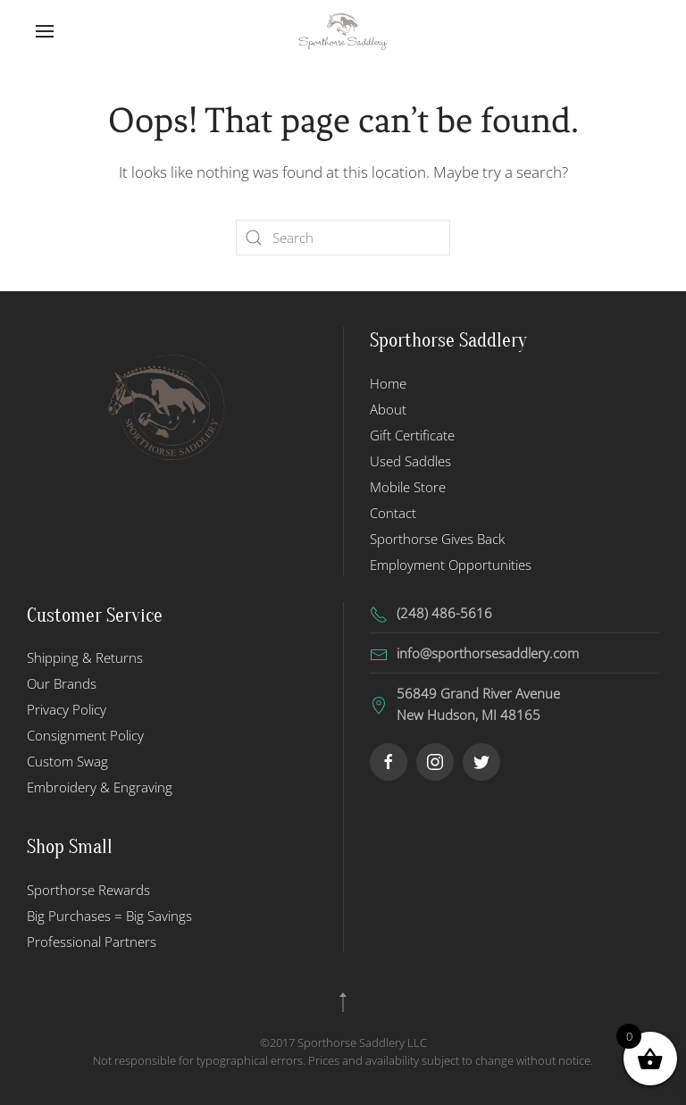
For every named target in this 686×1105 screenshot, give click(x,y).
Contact (393, 513)
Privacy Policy (66, 709)
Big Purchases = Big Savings (109, 916)
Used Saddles (410, 461)
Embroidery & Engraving (99, 787)
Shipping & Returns (85, 657)
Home (388, 383)
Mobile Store (408, 487)
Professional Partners (91, 941)
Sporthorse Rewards (88, 890)
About (388, 409)
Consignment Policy (85, 735)
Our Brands (61, 683)
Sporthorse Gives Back (437, 539)
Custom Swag (67, 761)
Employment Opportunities (450, 564)
